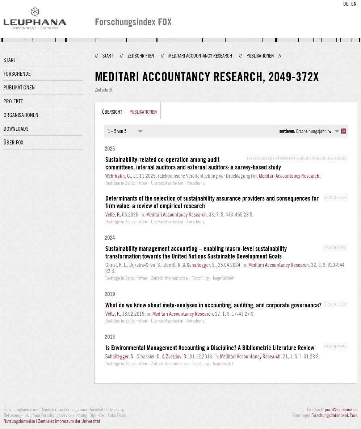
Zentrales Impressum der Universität (69, 421)
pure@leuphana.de (341, 409)
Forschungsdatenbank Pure (334, 415)
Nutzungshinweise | (21, 421)
